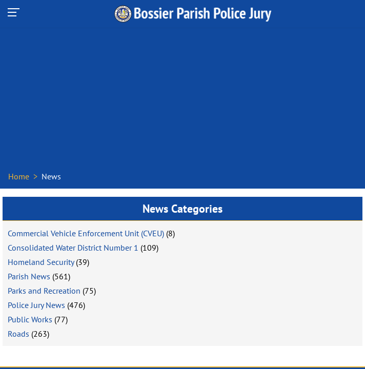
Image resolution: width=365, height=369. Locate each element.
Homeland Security (41, 262)
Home (18, 176)
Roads (18, 334)
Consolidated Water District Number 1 (73, 247)
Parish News (29, 276)
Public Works (30, 319)
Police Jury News (36, 305)
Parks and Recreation (44, 290)
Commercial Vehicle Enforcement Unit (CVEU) (86, 233)
